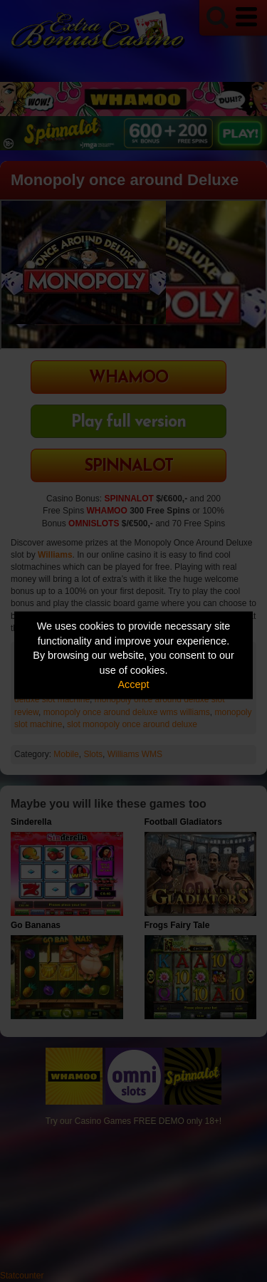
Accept (134, 684)
